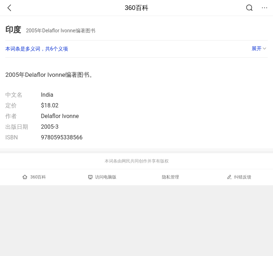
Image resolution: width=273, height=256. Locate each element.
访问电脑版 (102, 177)
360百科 (136, 7)
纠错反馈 (239, 177)
